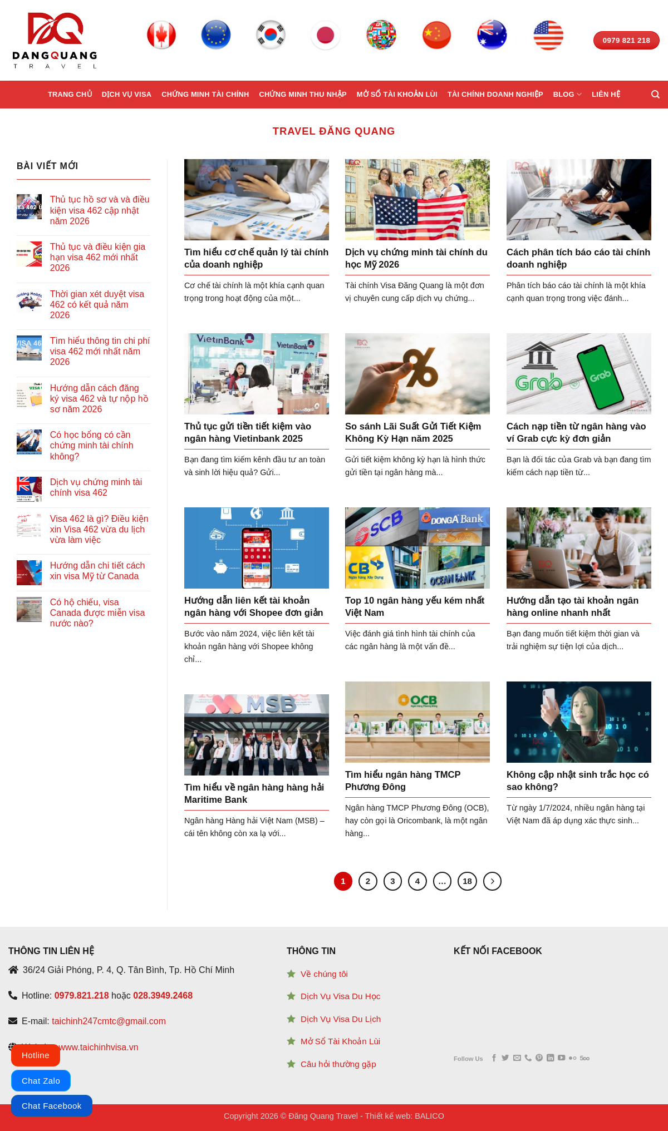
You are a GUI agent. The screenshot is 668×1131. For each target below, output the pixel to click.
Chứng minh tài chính (205, 94)
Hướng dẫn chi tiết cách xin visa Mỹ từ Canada (97, 571)
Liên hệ (606, 94)
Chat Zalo (41, 1080)
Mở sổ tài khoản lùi (397, 94)
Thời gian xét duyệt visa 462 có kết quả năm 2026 (97, 304)
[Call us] (528, 1058)
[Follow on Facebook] (494, 1058)
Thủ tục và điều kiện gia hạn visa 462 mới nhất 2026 (97, 257)
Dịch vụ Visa (126, 94)
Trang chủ (70, 94)
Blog (567, 94)
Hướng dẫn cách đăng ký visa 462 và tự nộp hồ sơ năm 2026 (99, 398)
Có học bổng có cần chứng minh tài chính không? (92, 445)
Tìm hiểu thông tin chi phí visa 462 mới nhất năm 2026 (100, 351)
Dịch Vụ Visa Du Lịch (341, 1019)
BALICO (429, 1116)
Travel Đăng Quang (334, 131)
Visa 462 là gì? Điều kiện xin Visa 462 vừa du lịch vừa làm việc (99, 529)
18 (467, 881)
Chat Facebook (52, 1105)
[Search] (655, 94)
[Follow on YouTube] (561, 1058)
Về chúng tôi (324, 974)
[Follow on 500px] (585, 1058)
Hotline (36, 1055)
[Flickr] (572, 1058)
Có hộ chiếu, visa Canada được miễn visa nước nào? (97, 612)
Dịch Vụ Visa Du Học (340, 996)
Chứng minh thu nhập (302, 94)
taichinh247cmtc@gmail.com (109, 1021)
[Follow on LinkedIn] (550, 1058)
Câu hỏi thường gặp (338, 1064)
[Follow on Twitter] (505, 1058)
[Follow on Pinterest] (539, 1058)
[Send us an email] (516, 1058)
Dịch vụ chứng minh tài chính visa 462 (96, 487)
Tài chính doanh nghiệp (495, 94)
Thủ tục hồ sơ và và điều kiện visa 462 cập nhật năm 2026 (100, 210)
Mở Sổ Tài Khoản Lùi (340, 1041)
